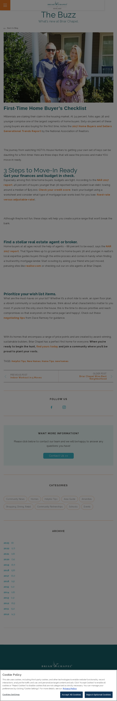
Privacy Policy (70, 690)
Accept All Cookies (71, 696)
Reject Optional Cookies (98, 696)
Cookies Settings (11, 696)
